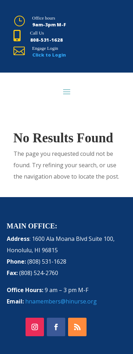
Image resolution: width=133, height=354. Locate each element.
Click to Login (49, 55)
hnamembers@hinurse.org (61, 301)
